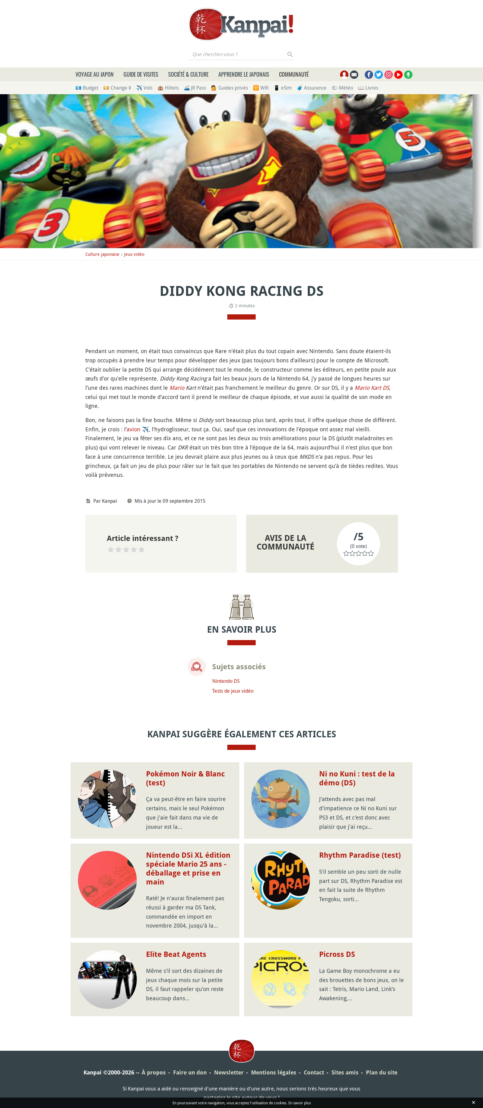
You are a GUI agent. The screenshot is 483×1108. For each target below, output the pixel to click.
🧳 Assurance (312, 87)
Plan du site (381, 1072)
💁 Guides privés (229, 87)
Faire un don (190, 1072)
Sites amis (345, 1072)
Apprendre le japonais (243, 74)
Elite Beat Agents (176, 954)
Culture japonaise (102, 254)
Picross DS (337, 954)
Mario (176, 387)
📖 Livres (368, 87)
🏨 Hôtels (168, 87)
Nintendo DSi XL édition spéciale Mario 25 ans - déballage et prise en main (188, 868)
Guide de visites (141, 74)
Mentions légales (273, 1072)
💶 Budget (86, 87)
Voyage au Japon (94, 74)
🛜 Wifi (261, 87)
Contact (314, 1072)
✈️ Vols (144, 87)
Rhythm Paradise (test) (360, 855)
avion (133, 429)
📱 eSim (283, 87)
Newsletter (229, 1072)
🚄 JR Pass (195, 87)
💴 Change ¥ (117, 87)
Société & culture (188, 74)
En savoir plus (299, 1102)
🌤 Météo (342, 87)
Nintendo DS (226, 681)
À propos (154, 1072)
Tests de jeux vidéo (233, 690)
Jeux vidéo (134, 254)
